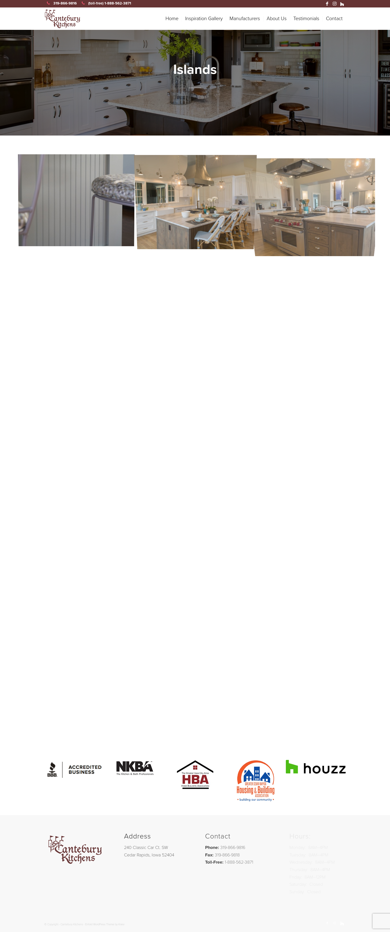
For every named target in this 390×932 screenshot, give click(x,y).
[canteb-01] (87, 18)
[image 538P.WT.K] (197, 201)
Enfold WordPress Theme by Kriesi (104, 924)
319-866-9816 (60, 3)
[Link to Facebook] (327, 3)
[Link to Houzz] (342, 3)
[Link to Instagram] (334, 3)
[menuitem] (172, 18)
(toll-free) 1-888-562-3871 (105, 3)
